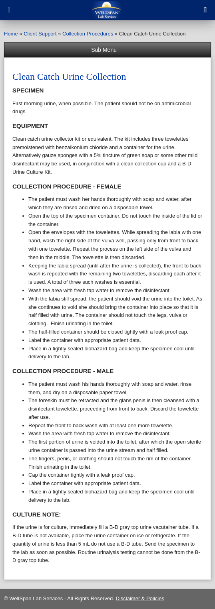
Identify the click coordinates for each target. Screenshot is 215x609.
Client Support (40, 34)
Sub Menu (107, 50)
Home (11, 34)
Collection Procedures (87, 34)
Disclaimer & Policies (140, 598)
